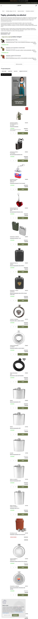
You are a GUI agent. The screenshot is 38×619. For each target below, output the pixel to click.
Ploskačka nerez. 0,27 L (24, 294)
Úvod (3, 11)
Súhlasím (15, 615)
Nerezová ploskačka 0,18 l (7, 266)
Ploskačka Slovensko (6, 380)
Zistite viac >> (11, 568)
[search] (36, 5)
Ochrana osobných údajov (7, 594)
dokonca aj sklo (32, 459)
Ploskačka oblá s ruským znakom (9, 211)
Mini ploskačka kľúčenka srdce (8, 155)
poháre (9, 491)
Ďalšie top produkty (19, 64)
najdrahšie (10, 71)
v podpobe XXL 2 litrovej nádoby (30, 485)
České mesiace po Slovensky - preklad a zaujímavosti (19, 521)
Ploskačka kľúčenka (24, 97)
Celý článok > (33, 525)
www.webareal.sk (23, 617)
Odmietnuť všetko (7, 615)
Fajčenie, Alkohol (21, 11)
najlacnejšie (4, 71)
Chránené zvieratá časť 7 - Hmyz (26, 529)
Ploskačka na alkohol (30, 11)
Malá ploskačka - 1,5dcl (5, 34)
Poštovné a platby (5, 592)
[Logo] (19, 5)
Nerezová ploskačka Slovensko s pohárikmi (27, 408)
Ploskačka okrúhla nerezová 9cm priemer (27, 322)
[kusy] (23, 104)
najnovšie (15, 71)
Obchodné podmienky (6, 595)
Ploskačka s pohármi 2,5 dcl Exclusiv (9, 321)
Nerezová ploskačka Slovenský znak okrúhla (9, 351)
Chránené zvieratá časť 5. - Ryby (25, 549)
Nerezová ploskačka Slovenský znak (27, 350)
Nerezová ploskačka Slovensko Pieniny (10, 408)
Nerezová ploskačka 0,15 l (25, 239)
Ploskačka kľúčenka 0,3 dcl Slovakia (27, 126)
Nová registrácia (34, 2)
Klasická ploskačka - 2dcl (5, 32)
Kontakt (3, 598)
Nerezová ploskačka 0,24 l (7, 293)
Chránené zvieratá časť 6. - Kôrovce (25, 539)
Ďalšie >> (23, 449)
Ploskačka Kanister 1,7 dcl (25, 154)
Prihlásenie (28, 2)
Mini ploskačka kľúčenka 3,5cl (8, 126)
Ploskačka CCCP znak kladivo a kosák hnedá (19, 437)
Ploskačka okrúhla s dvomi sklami (27, 212)
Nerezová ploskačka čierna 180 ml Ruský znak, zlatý (27, 183)
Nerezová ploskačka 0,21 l (25, 266)
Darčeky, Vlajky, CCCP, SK (11, 11)
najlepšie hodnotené (23, 71)
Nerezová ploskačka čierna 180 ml (9, 183)
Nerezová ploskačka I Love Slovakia (27, 379)
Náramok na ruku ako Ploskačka (8, 240)
